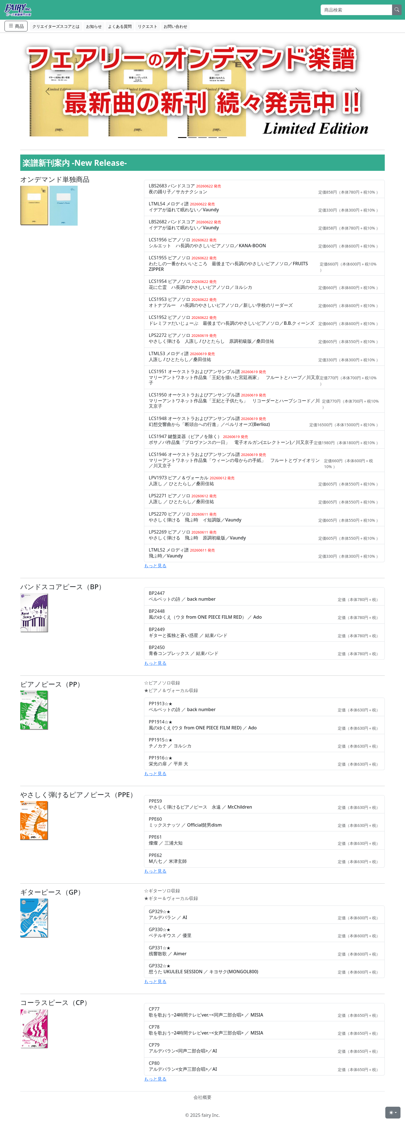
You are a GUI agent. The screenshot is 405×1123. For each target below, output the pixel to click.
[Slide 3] (202, 137)
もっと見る (155, 565)
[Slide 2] (192, 137)
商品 (16, 26)
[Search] (356, 9)
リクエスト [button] (148, 26)
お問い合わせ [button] (175, 26)
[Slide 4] (212, 137)
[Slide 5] (223, 137)
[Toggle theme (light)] (392, 1113)
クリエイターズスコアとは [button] (56, 26)
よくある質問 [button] (120, 26)
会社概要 (203, 1097)
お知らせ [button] (94, 26)
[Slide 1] (182, 137)
